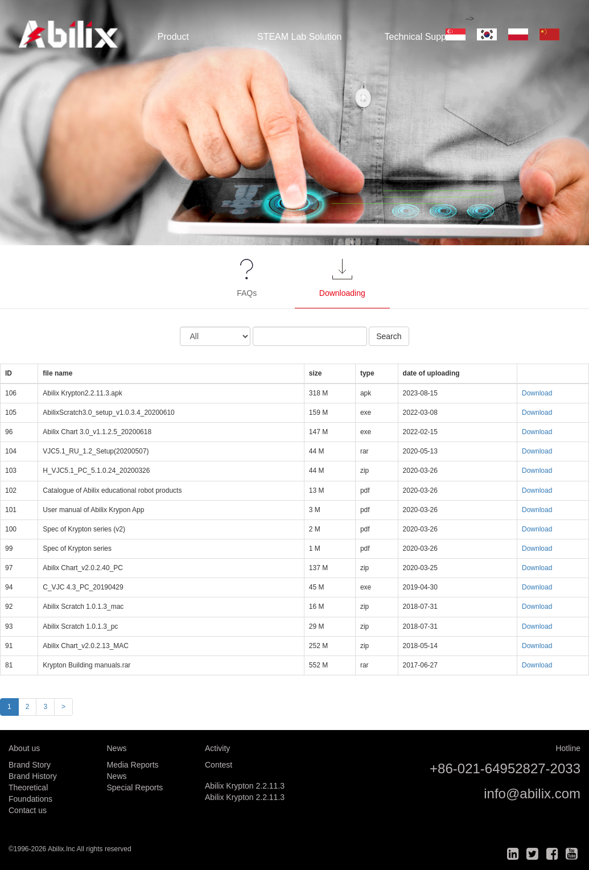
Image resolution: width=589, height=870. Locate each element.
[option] (294, 122)
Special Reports (135, 787)
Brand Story (30, 764)
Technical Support (420, 37)
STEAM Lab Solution (299, 37)
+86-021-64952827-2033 (505, 768)
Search (388, 336)
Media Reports (133, 764)
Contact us (28, 810)
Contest (218, 764)
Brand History (33, 776)
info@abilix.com (532, 793)
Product (173, 37)
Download (537, 393)
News (117, 776)
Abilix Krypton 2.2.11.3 (245, 785)
